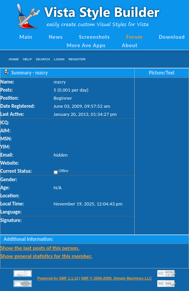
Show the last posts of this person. (40, 248)
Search (43, 59)
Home (14, 59)
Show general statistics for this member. (46, 256)
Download (172, 36)
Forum (134, 36)
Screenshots (94, 36)
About (129, 45)
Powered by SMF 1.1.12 (57, 278)
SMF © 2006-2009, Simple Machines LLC (116, 278)
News (55, 36)
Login (59, 59)
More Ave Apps (85, 45)
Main (25, 36)
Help (27, 59)
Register (77, 59)
